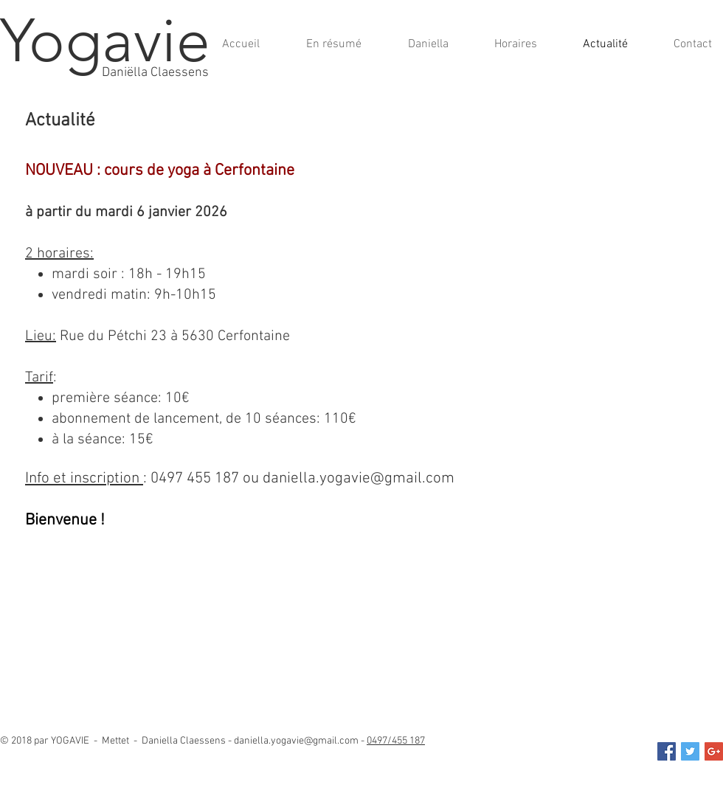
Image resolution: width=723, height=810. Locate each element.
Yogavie (105, 40)
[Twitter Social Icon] (690, 751)
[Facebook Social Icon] (666, 751)
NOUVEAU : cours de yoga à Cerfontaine (159, 171)
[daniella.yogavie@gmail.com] (714, 751)
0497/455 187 (396, 741)
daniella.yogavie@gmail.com (358, 478)
